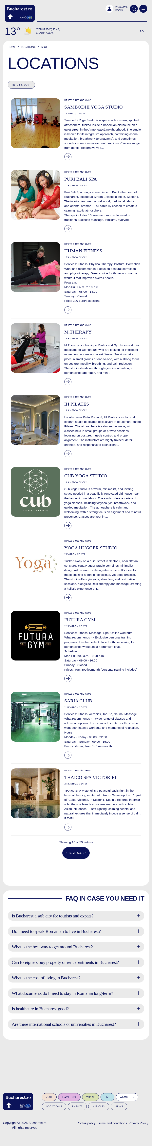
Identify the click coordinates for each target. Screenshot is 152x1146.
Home (11, 47)
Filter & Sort (21, 85)
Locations (28, 47)
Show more (76, 892)
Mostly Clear (44, 32)
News (119, 1106)
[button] (116, 9)
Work (90, 1097)
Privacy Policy (138, 1123)
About (127, 1097)
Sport (45, 47)
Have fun (69, 1097)
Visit (49, 1097)
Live (107, 1097)
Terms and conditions (112, 1123)
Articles (98, 1106)
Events (77, 1106)
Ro (142, 31)
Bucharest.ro (37, 1123)
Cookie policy (86, 1123)
